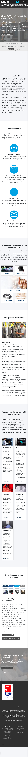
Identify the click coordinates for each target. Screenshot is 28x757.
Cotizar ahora (10, 49)
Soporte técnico (7, 732)
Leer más (6, 481)
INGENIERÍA (21, 273)
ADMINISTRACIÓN (14, 291)
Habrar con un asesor (7, 668)
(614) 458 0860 (8, 672)
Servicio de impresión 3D (7, 728)
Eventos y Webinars (7, 738)
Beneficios (19, 43)
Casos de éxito (7, 734)
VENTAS (7, 273)
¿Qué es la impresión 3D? (11, 43)
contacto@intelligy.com (20, 729)
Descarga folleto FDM (8, 635)
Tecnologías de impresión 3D (20, 46)
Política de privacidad (18, 743)
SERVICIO (21, 301)
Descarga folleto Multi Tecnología (11, 638)
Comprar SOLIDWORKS (8, 729)
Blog (8, 737)
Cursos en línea (7, 731)
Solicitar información (7, 34)
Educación (7, 735)
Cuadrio (23, 745)
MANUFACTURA (7, 301)
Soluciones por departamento (8, 46)
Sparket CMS (16, 745)
